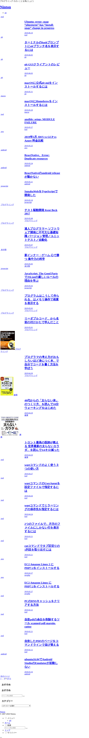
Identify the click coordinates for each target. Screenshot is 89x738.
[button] (24, 696)
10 (8, 679)
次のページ (5, 676)
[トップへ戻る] (1, 737)
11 (10, 679)
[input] (12, 695)
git (10, 720)
